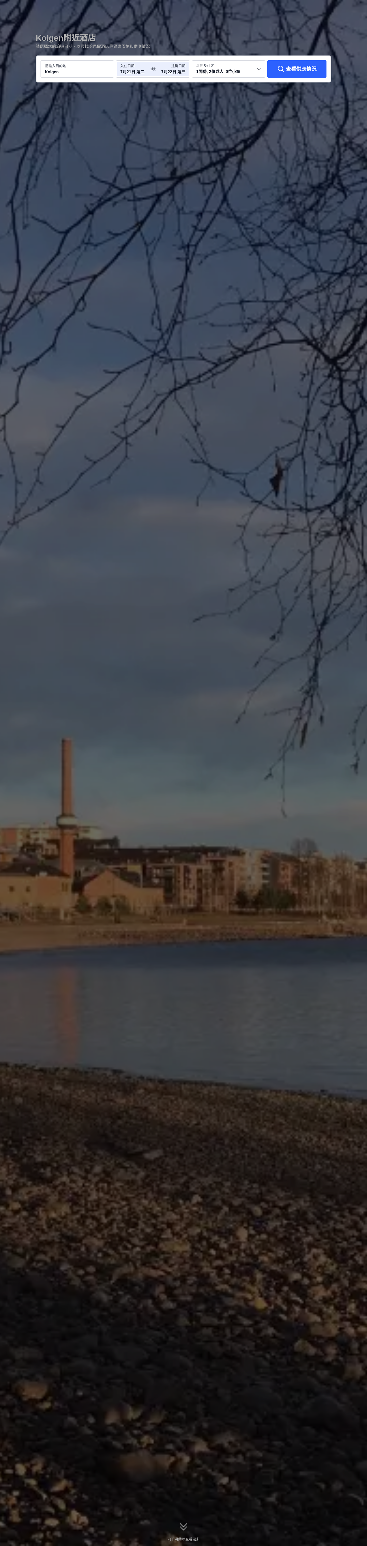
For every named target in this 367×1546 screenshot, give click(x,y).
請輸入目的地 (55, 66)
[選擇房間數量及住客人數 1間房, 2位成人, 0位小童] (228, 69)
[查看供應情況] (296, 69)
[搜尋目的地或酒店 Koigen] (77, 69)
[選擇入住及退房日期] (134, 69)
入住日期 (127, 66)
